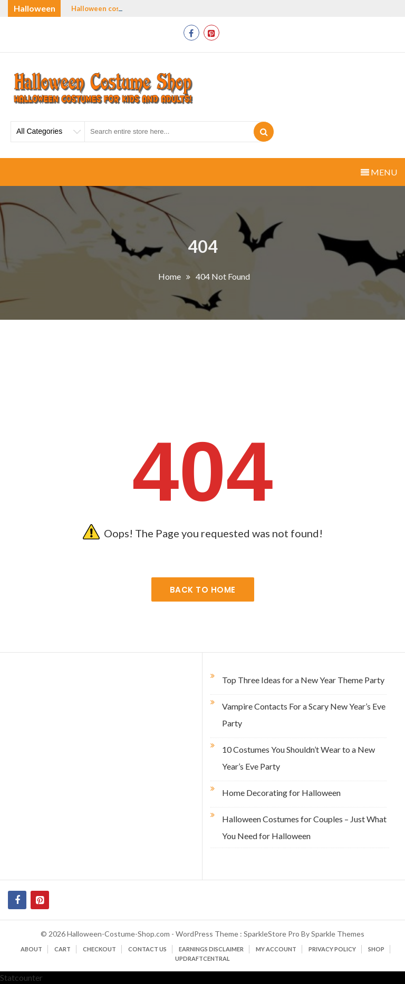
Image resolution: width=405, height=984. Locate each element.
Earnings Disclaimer (211, 949)
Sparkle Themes (337, 933)
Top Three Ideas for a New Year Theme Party (303, 680)
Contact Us (147, 949)
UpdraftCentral (202, 958)
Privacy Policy (332, 949)
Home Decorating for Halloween (281, 793)
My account (276, 949)
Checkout (99, 949)
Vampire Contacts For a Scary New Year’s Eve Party (303, 714)
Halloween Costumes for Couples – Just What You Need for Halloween (304, 827)
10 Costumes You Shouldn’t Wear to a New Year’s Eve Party (298, 757)
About (31, 949)
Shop (376, 949)
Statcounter (21, 977)
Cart (62, 949)
